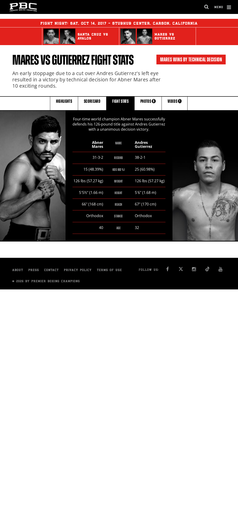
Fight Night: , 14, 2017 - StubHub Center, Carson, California (119, 23)
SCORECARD (92, 103)
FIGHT (120, 103)
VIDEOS (175, 103)
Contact (51, 270)
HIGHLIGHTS (64, 103)
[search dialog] (206, 7)
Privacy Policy (78, 270)
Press (33, 270)
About (17, 270)
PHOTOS (148, 103)
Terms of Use (109, 270)
